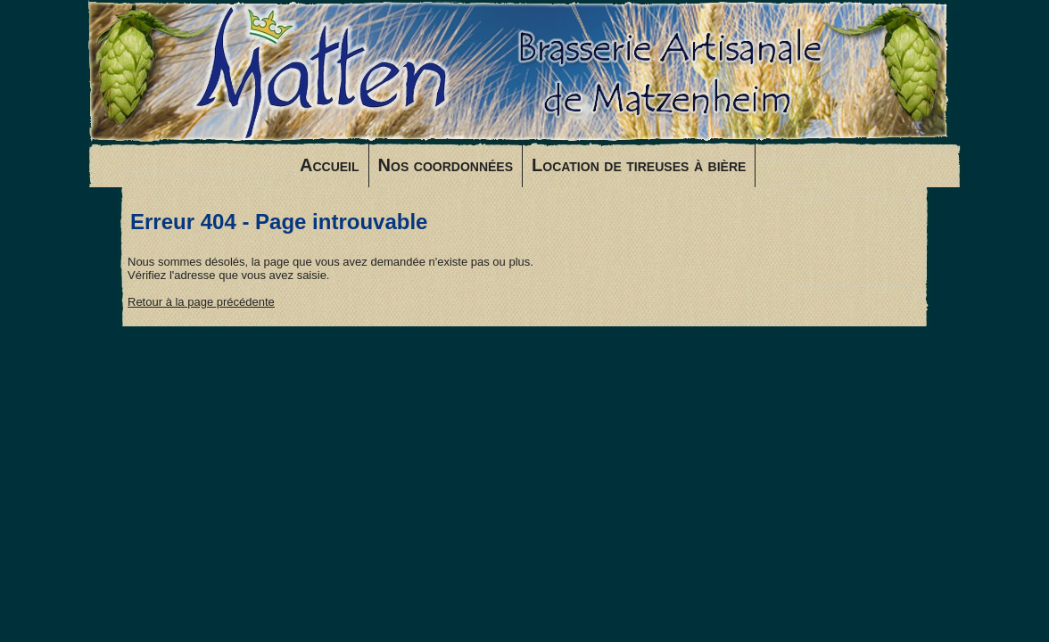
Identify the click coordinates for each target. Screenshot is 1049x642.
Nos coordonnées (445, 165)
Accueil (329, 165)
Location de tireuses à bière (639, 165)
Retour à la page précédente (201, 302)
